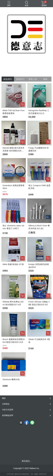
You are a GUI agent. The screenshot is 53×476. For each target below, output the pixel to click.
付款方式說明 (7, 410)
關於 (4, 398)
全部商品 (5, 404)
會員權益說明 (7, 415)
